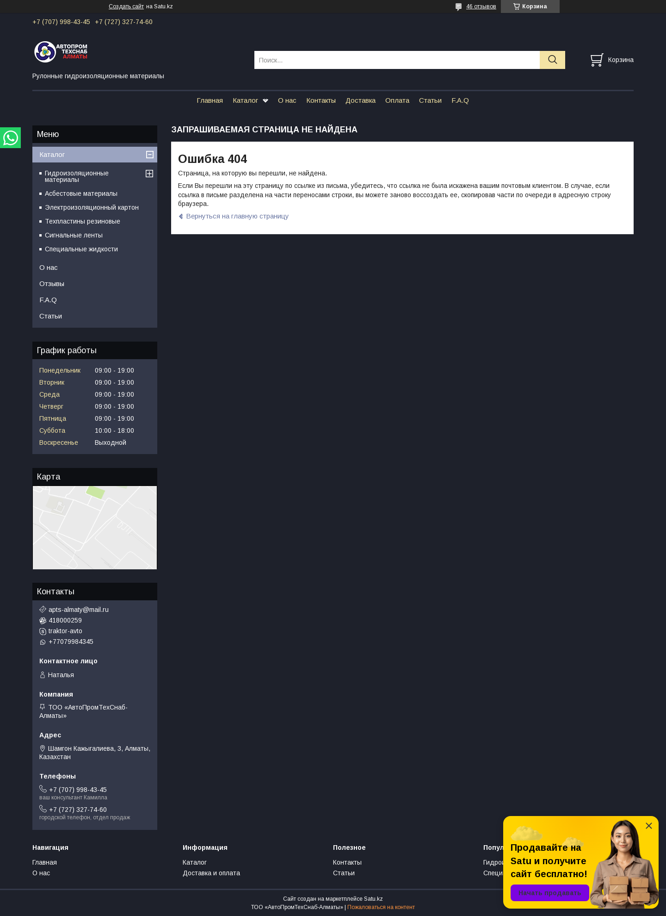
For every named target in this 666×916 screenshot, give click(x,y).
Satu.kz (373, 899)
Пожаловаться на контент (381, 907)
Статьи (430, 100)
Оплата (397, 100)
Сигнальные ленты (74, 235)
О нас (287, 100)
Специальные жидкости (81, 249)
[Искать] (552, 60)
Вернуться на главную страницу (237, 216)
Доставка (360, 100)
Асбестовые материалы (81, 193)
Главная (210, 100)
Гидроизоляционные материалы (77, 176)
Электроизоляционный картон (92, 207)
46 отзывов (481, 6)
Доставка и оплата (211, 873)
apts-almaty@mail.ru (79, 609)
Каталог (245, 100)
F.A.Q (460, 100)
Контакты (321, 100)
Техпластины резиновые (82, 221)
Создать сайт (126, 6)
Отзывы (51, 283)
